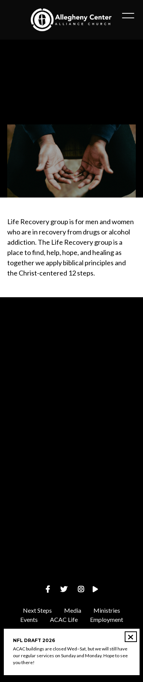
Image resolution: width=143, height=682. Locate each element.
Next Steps (37, 610)
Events (29, 619)
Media (72, 610)
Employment (106, 619)
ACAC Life (64, 619)
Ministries (106, 610)
